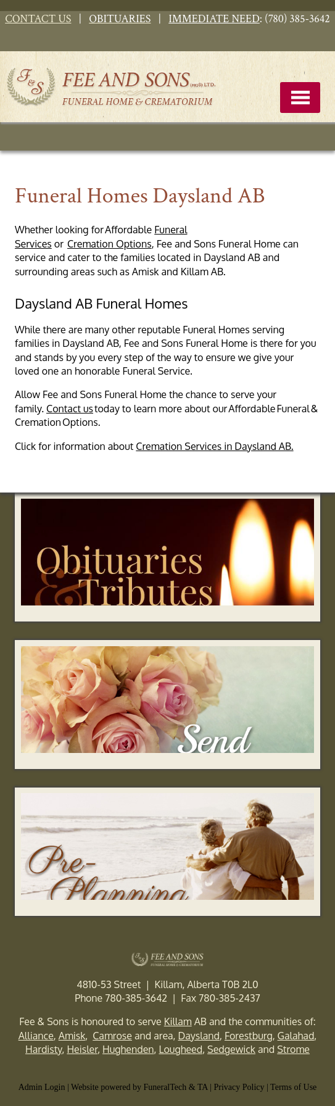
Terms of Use (293, 1087)
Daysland (199, 1035)
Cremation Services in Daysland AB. (214, 446)
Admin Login (42, 1087)
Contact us (69, 408)
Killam (178, 1021)
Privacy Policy (239, 1087)
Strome (293, 1049)
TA (202, 1087)
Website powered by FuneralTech (128, 1087)
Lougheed (180, 1049)
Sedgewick (231, 1049)
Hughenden (128, 1049)
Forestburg (249, 1035)
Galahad (296, 1035)
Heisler (82, 1049)
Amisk (72, 1035)
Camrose (112, 1035)
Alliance (36, 1035)
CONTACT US (38, 19)
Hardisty (43, 1049)
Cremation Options (109, 244)
